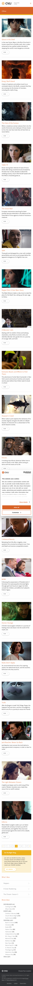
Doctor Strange (7, 623)
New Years (8, 943)
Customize (16, 512)
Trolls (4, 702)
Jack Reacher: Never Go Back (12, 742)
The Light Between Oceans (11, 782)
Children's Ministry (10, 913)
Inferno (4, 822)
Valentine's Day (9, 952)
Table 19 (5, 165)
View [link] (4, 52)
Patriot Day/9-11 (10, 945)
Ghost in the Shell (8, 39)
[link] (10, 3)
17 (27, 846)
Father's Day (8, 929)
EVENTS (6, 911)
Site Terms (9, 983)
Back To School (9, 922)
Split (3, 250)
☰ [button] (30, 3)
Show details (23, 502)
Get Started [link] (9, 869)
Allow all (16, 507)
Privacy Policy (23, 983)
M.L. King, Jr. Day (10, 936)
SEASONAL (7, 920)
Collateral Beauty (8, 539)
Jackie (4, 579)
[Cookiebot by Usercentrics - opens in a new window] (23, 472)
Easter (7, 927)
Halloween (8, 932)
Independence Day (10, 934)
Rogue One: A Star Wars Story (12, 290)
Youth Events (9, 918)
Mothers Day (9, 941)
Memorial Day (9, 938)
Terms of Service (10, 980)
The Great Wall (7, 209)
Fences (4, 458)
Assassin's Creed (8, 416)
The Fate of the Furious (10, 123)
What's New (8, 909)
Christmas (8, 925)
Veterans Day (9, 954)
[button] (24, 971)
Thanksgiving (9, 950)
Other (5, 957)
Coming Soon (9, 907)
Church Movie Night (11, 916)
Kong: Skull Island (8, 81)
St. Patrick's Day (9, 948)
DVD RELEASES (8, 904)
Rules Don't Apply (8, 663)
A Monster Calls (7, 330)
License (15, 983)
